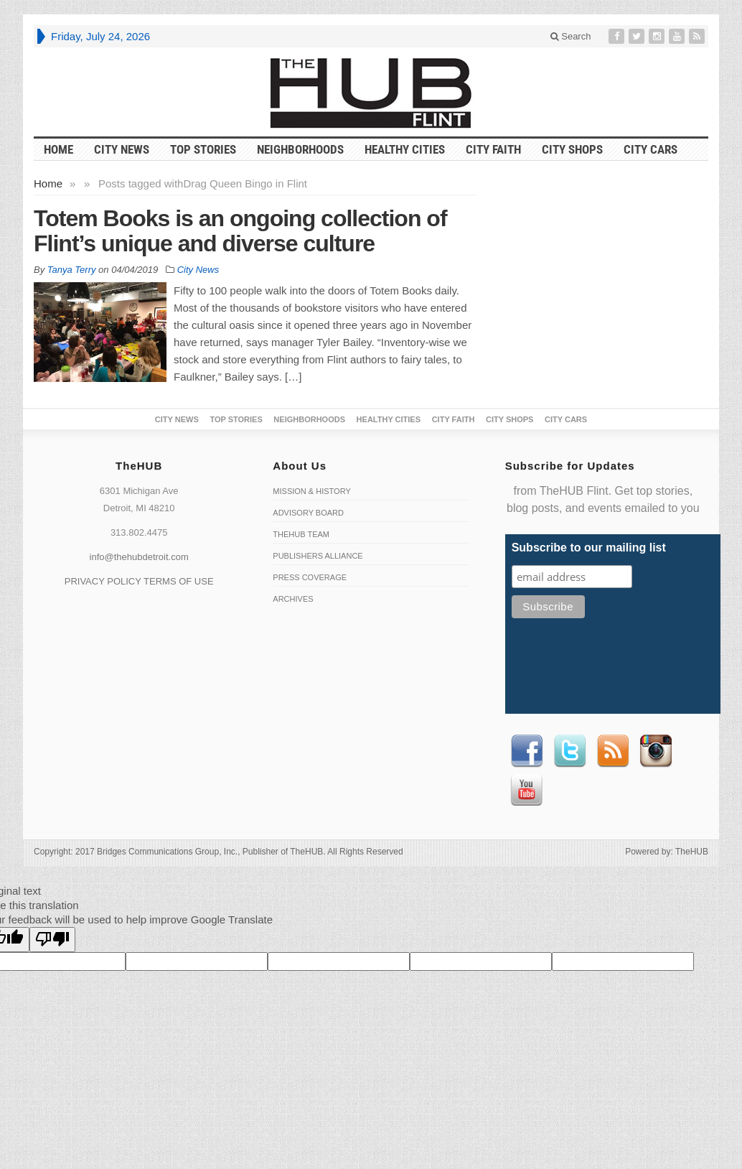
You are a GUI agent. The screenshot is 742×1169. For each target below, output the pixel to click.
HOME (58, 149)
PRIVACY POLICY (103, 581)
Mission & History (311, 491)
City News (121, 149)
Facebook (526, 751)
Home (48, 183)
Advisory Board (308, 512)
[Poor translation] (52, 939)
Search (570, 36)
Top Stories (203, 149)
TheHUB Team (301, 534)
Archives (293, 599)
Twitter (570, 751)
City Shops (572, 149)
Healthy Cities (405, 149)
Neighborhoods (300, 149)
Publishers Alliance (317, 555)
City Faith (493, 149)
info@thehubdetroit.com (139, 556)
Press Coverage (310, 577)
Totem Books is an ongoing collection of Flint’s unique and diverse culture (240, 230)
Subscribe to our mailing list (589, 547)
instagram (656, 751)
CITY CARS (650, 149)
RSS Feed (613, 751)
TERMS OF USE (179, 581)
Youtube (526, 790)
